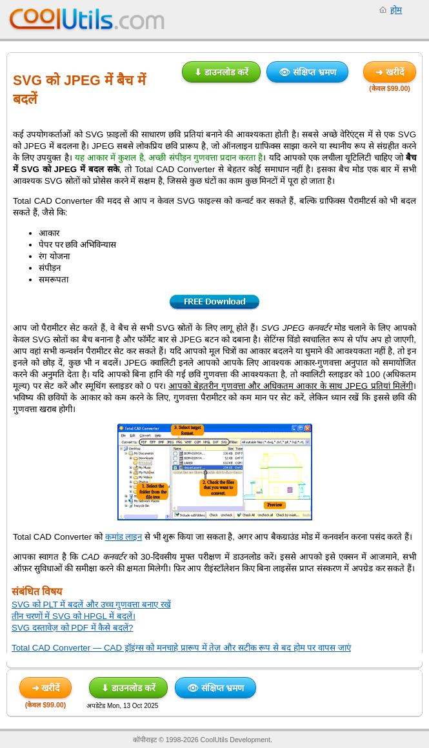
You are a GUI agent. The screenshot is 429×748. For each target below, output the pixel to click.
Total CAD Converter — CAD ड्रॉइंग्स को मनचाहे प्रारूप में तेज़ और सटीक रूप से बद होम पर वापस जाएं (181, 648)
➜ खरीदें (389, 72)
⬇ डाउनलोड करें (221, 72)
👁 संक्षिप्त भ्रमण (307, 72)
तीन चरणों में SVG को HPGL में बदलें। (73, 616)
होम (396, 10)
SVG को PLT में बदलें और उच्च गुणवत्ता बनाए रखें (91, 604)
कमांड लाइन (124, 537)
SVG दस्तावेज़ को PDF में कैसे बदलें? (72, 628)
